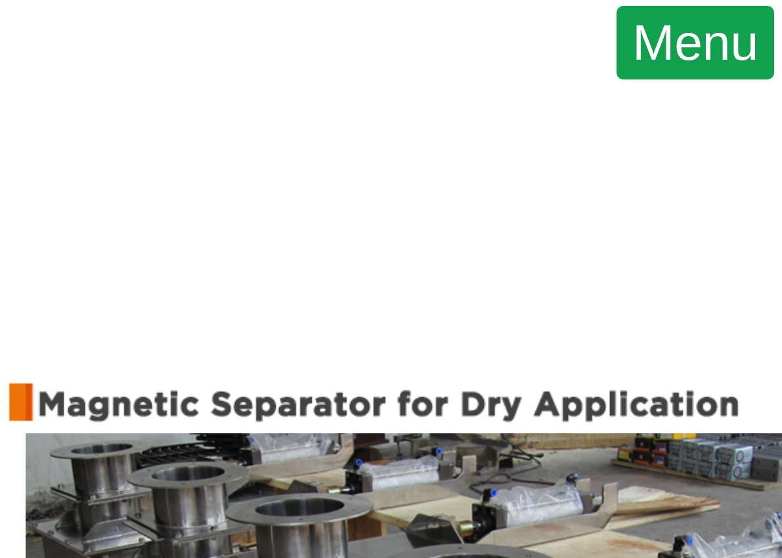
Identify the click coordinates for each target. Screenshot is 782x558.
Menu (695, 42)
